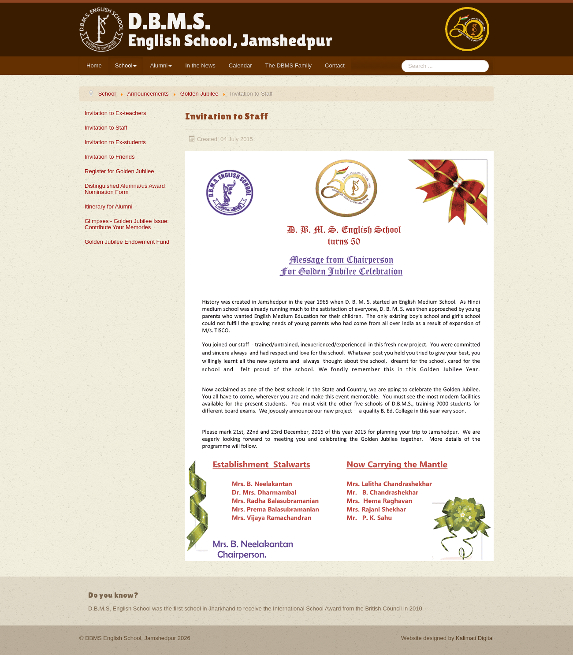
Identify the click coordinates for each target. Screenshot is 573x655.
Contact (335, 65)
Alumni (161, 65)
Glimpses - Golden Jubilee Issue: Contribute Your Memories (127, 224)
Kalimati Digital (475, 638)
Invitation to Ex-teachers (115, 113)
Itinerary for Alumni (108, 206)
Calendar (240, 65)
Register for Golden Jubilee (119, 171)
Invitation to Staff (106, 127)
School (126, 65)
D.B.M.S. (230, 29)
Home (94, 65)
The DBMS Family (288, 65)
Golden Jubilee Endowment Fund (127, 241)
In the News (200, 65)
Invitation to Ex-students (115, 142)
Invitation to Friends (109, 156)
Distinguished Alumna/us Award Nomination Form (125, 188)
